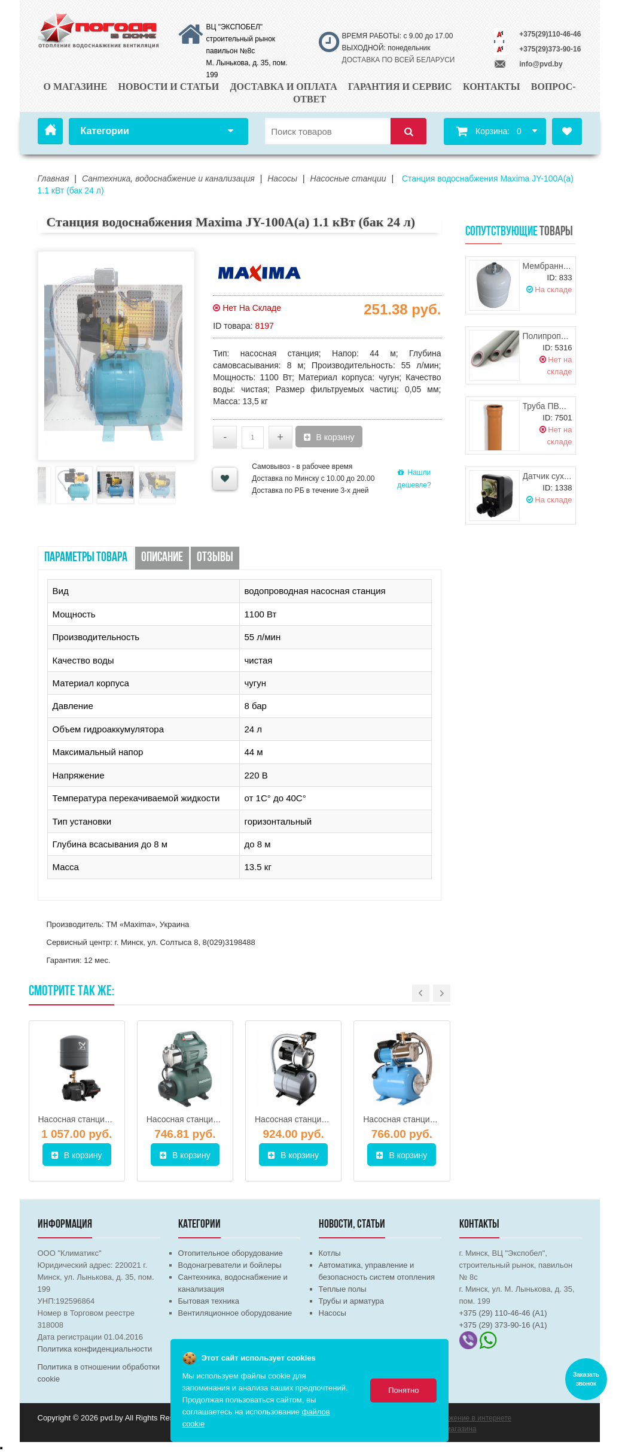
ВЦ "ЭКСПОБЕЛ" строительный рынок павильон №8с (241, 39)
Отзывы (215, 558)
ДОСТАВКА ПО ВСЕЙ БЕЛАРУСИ (398, 60)
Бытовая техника (208, 1301)
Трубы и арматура (351, 1301)
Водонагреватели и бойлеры (230, 1265)
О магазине (75, 86)
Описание (162, 558)
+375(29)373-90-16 (550, 49)
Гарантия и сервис (400, 86)
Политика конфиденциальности (95, 1348)
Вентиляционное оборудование (235, 1312)
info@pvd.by (540, 64)
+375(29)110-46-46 (550, 34)
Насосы (332, 1312)
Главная (50, 131)
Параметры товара (85, 558)
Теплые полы (343, 1289)
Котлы (330, 1253)
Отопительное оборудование (230, 1253)
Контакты (491, 86)
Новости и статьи (168, 86)
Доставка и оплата (283, 86)
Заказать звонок (586, 1379)
